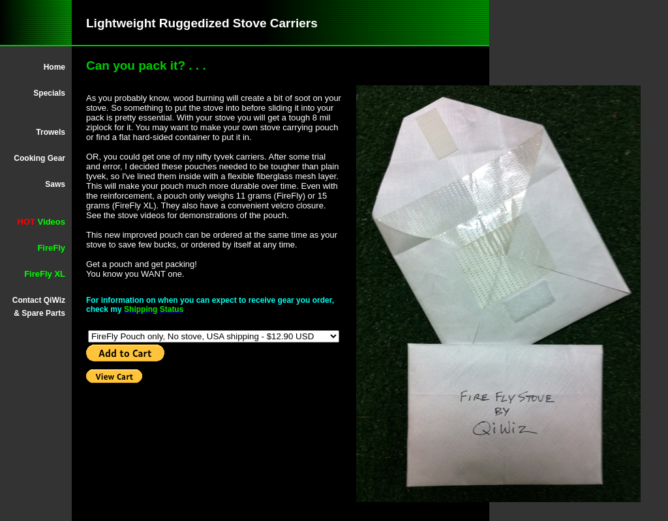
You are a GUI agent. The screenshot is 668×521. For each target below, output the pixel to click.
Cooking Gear (39, 158)
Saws (55, 184)
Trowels (50, 132)
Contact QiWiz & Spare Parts (38, 307)
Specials (49, 93)
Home (54, 67)
